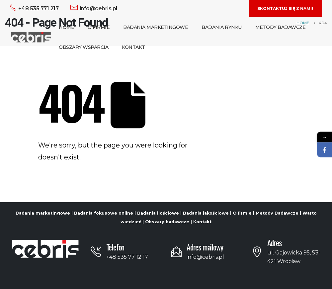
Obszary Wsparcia (83, 47)
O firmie (242, 213)
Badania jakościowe (206, 213)
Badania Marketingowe (155, 27)
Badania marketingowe (43, 213)
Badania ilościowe (158, 213)
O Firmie (99, 27)
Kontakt (133, 47)
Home (66, 27)
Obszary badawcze (167, 221)
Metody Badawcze (280, 27)
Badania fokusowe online (103, 213)
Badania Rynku (222, 27)
